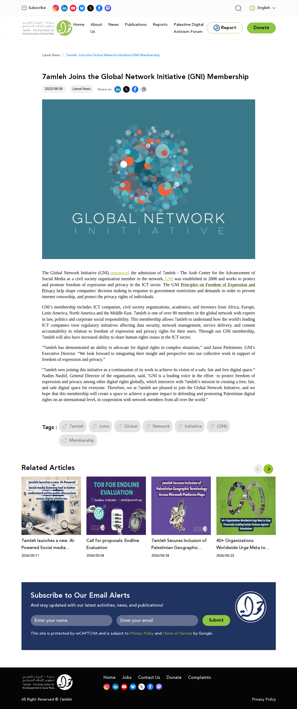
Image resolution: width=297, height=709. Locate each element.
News (113, 24)
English (259, 8)
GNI (168, 278)
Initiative (189, 426)
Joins (100, 426)
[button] (268, 469)
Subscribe (33, 8)
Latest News (51, 55)
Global (127, 426)
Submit (216, 620)
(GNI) (218, 426)
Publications (136, 24)
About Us (96, 28)
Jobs (127, 677)
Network (157, 426)
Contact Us (149, 677)
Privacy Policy (142, 633)
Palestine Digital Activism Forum (189, 28)
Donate (174, 677)
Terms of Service (177, 633)
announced (119, 272)
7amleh (73, 426)
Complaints (199, 677)
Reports (160, 24)
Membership (78, 440)
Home (79, 24)
